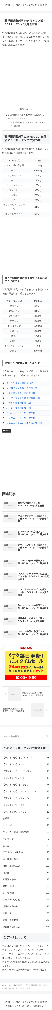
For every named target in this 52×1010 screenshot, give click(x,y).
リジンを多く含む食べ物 (18, 403)
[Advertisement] (26, 76)
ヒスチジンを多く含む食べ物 (20, 413)
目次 (22, 109)
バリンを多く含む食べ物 (18, 408)
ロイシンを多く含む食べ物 (19, 383)
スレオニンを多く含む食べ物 (20, 418)
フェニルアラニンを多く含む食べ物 (24, 423)
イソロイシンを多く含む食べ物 (21, 388)
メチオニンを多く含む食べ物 (20, 393)
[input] (26, 736)
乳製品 (6, 431)
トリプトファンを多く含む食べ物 (23, 398)
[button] (47, 736)
